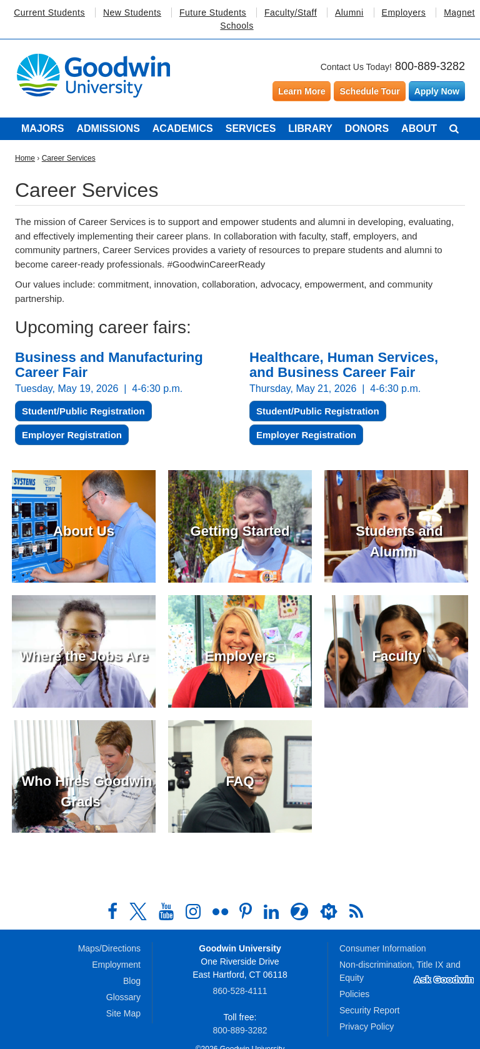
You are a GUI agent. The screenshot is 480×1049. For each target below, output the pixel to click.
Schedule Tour (369, 91)
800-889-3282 (430, 66)
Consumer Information (382, 948)
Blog (132, 981)
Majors (42, 128)
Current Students (49, 13)
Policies (354, 994)
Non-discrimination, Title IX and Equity (400, 971)
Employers (404, 13)
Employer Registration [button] (72, 434)
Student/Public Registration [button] (83, 411)
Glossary (123, 997)
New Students (132, 13)
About (419, 128)
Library (310, 128)
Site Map (123, 1013)
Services (251, 128)
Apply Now (436, 91)
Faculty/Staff (290, 13)
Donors (367, 128)
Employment (116, 965)
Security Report (369, 1010)
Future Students (212, 13)
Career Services (69, 158)
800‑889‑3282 (239, 1030)
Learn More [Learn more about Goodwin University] (301, 91)
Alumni (349, 13)
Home (25, 158)
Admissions (107, 128)
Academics (182, 128)
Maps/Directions (109, 948)
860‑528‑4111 (239, 991)
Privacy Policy (366, 1026)
